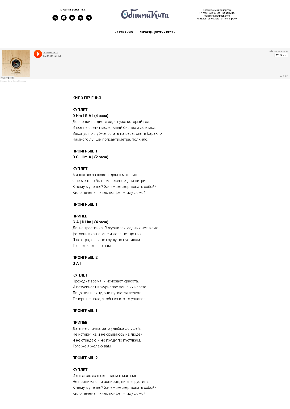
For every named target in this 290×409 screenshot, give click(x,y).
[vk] (55, 19)
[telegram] (89, 19)
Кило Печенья (19, 81)
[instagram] (64, 19)
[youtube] (72, 19)
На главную (124, 32)
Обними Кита (6, 81)
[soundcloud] (80, 19)
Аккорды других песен (157, 32)
